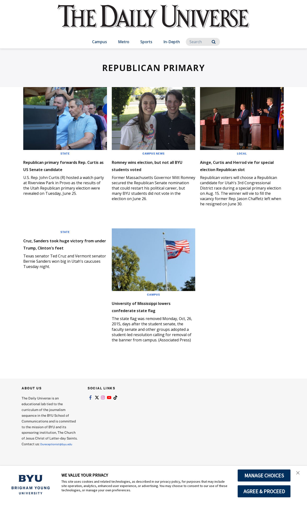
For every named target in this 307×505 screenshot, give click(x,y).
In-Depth (171, 41)
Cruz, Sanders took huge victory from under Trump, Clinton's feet (61, 254)
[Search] (203, 42)
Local (241, 153)
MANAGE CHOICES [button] (264, 475)
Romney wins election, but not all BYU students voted (150, 165)
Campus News (153, 153)
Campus (99, 41)
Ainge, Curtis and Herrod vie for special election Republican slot (240, 169)
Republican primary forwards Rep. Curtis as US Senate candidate (64, 169)
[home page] (153, 21)
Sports (146, 41)
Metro (123, 41)
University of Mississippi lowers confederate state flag (153, 313)
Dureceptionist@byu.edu (41, 457)
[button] (299, 474)
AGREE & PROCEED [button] (264, 491)
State (65, 153)
